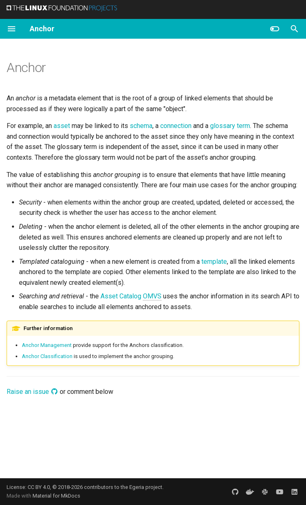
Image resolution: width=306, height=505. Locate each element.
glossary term (230, 126)
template (214, 261)
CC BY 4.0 (39, 487)
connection (176, 126)
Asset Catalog (130, 296)
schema (141, 126)
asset (62, 126)
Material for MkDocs (56, 496)
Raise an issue (32, 392)
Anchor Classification (47, 356)
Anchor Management (47, 345)
